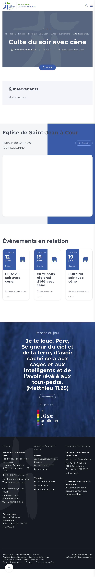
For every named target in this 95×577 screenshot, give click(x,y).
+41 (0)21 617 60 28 (79, 477)
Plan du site (7, 562)
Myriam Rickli (76, 466)
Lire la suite (47, 403)
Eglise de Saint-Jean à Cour (71, 50)
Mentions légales (23, 562)
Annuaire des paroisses (34, 568)
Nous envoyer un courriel (13, 498)
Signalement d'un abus (39, 565)
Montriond (43, 493)
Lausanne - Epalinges (31, 7)
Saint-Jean (26, 5)
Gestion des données (45, 570)
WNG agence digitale (83, 565)
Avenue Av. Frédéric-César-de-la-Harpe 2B (14, 475)
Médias (36, 562)
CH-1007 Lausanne (15, 483)
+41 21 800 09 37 (46, 472)
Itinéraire (85, 143)
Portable (42, 477)
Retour (49, 67)
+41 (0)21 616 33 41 (15, 510)
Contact (29, 570)
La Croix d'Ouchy (46, 489)
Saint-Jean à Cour (47, 497)
